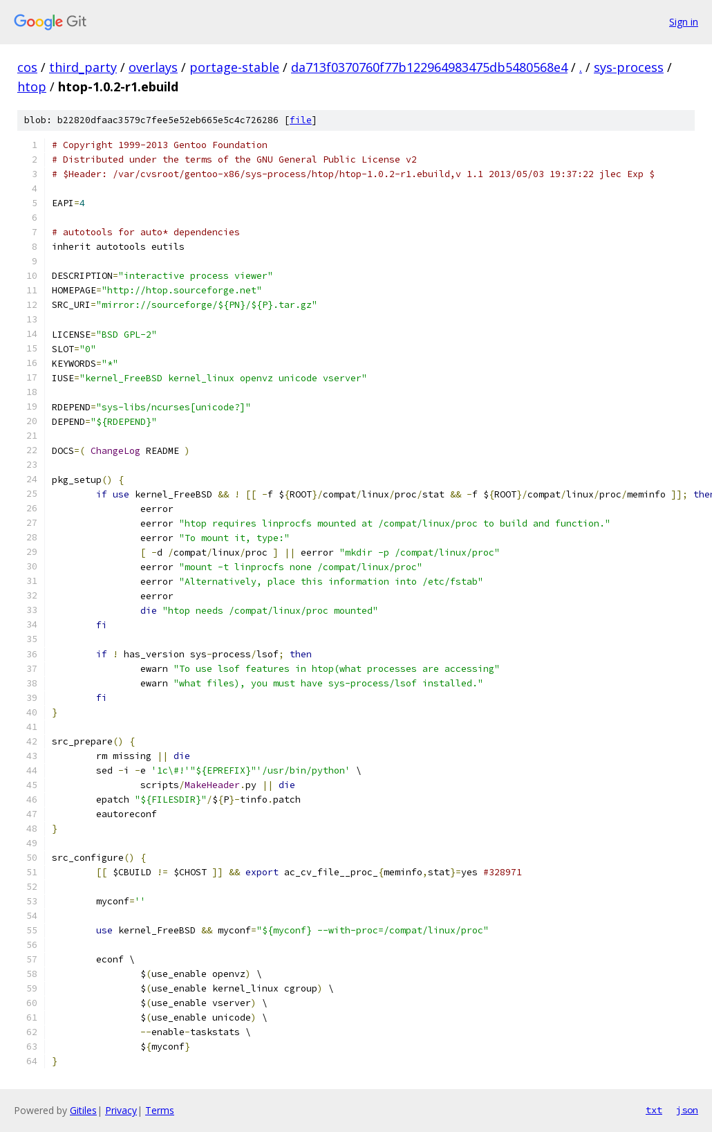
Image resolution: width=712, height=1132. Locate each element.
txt (654, 1110)
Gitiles (83, 1110)
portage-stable (234, 67)
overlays (153, 67)
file (301, 120)
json (687, 1110)
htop (31, 86)
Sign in (683, 21)
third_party (83, 67)
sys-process (629, 67)
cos (27, 67)
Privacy (121, 1110)
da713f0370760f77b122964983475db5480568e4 (429, 67)
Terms (159, 1110)
